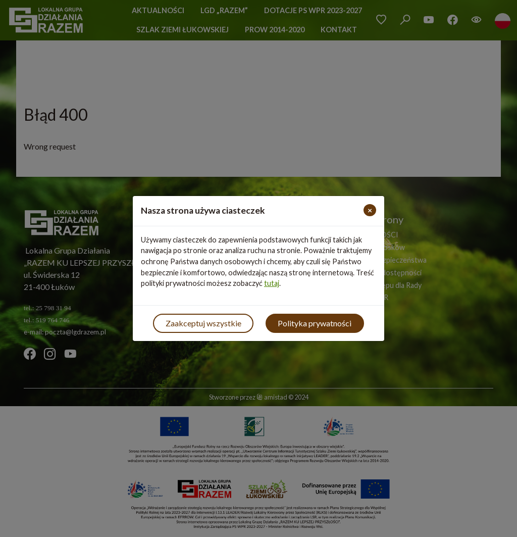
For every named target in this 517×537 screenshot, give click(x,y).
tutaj (271, 283)
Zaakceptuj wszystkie (203, 323)
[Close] (370, 210)
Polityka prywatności (314, 323)
